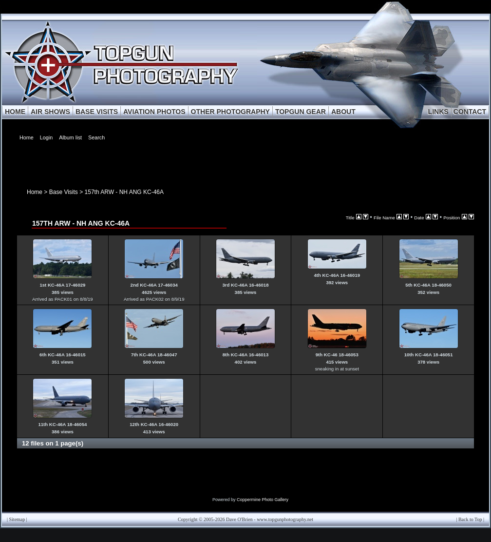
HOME (15, 112)
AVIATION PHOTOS (154, 112)
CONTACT (469, 112)
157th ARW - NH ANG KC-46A (124, 192)
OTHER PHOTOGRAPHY (230, 112)
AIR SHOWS (50, 112)
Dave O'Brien (239, 519)
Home (34, 192)
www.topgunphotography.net (285, 519)
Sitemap (17, 519)
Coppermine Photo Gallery (262, 499)
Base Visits (63, 192)
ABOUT (343, 112)
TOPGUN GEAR (300, 112)
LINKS (438, 112)
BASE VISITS (97, 112)
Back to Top (470, 519)
